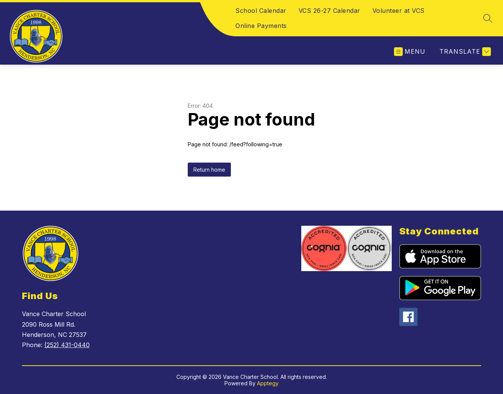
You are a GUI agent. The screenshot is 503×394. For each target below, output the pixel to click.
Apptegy (268, 383)
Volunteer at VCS (398, 10)
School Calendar (261, 10)
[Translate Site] (464, 51)
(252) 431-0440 (67, 345)
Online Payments (261, 25)
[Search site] (487, 18)
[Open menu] (409, 51)
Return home (209, 169)
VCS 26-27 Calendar (329, 10)
